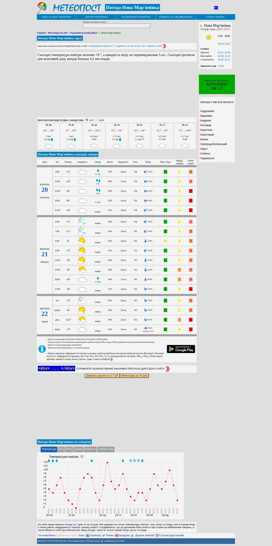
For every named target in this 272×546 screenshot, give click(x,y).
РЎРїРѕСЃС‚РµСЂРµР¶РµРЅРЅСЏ (175, 17)
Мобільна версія (93, 541)
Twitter (109, 535)
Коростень (206, 129)
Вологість (90, 449)
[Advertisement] (117, 90)
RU (216, 7)
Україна (41, 32)
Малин (204, 139)
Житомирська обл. (58, 32)
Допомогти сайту (67, 535)
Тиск (61, 449)
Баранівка (206, 115)
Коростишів (207, 134)
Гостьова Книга (46, 535)
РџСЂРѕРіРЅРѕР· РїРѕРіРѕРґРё (136, 17)
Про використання (76, 541)
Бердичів (205, 120)
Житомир (205, 125)
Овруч (203, 148)
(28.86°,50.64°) (223, 29)
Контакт (63, 541)
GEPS (101, 120)
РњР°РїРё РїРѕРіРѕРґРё (96, 17)
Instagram (124, 535)
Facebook (95, 535)
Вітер (69, 449)
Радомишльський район (83, 32)
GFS (91, 120)
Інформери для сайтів (115, 541)
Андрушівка (207, 111)
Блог (82, 535)
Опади (78, 449)
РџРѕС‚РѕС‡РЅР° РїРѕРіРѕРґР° (56, 17)
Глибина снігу (106, 449)
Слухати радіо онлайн (171, 535)
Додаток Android (144, 535)
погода (68, 524)
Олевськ (205, 153)
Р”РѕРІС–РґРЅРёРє (215, 17)
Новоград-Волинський (213, 144)
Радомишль (207, 158)
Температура (49, 449)
